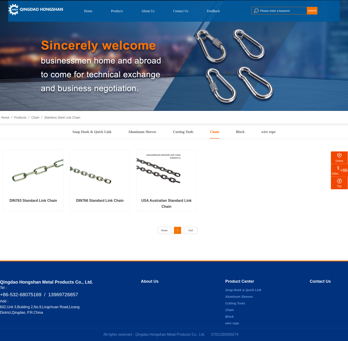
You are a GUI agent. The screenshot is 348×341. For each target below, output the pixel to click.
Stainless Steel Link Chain (61, 117)
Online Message (339, 163)
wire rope (268, 132)
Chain (35, 117)
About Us (150, 10)
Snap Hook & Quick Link (91, 132)
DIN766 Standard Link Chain (100, 200)
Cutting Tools (183, 132)
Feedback (209, 10)
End (191, 230)
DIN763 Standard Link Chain (33, 200)
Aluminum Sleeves (142, 132)
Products (123, 10)
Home (97, 10)
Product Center (239, 281)
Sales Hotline (339, 173)
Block (240, 132)
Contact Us (180, 10)
